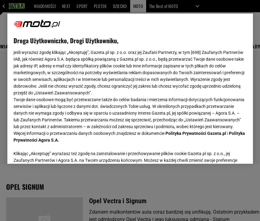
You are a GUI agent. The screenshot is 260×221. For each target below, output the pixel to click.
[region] (130, 88)
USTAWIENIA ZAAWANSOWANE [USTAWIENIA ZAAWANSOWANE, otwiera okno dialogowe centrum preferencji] (53, 151)
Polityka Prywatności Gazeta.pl (195, 133)
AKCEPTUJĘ (225, 151)
